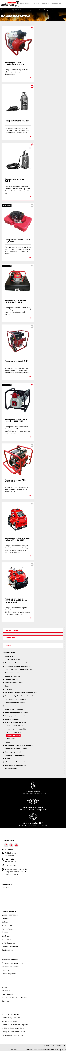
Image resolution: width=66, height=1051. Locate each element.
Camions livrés (7, 950)
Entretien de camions (10, 967)
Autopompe (7, 925)
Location (5, 970)
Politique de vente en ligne (13, 1028)
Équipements (5, 10)
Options (5, 922)
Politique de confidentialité (55, 1046)
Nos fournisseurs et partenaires (14, 997)
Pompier (5, 888)
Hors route (6, 939)
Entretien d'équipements (12, 963)
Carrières (5, 1001)
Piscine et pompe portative (33, 10)
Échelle (5, 932)
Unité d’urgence (8, 943)
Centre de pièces (8, 974)
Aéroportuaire (7, 929)
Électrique (6, 936)
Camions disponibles (10, 947)
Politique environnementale (13, 1032)
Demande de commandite (12, 1035)
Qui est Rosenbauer (10, 915)
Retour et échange (9, 1021)
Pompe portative (50, 10)
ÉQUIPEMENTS (17, 10)
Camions (5, 918)
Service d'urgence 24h (11, 1018)
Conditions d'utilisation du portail (15, 1025)
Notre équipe (7, 994)
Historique (6, 990)
